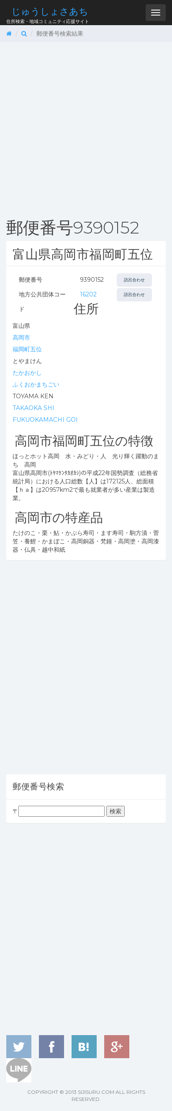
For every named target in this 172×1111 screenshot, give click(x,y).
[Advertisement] (86, 128)
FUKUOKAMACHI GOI (45, 419)
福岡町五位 (27, 349)
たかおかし (27, 372)
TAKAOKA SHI (33, 408)
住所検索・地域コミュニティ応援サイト (47, 15)
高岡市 (21, 337)
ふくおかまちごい (36, 384)
